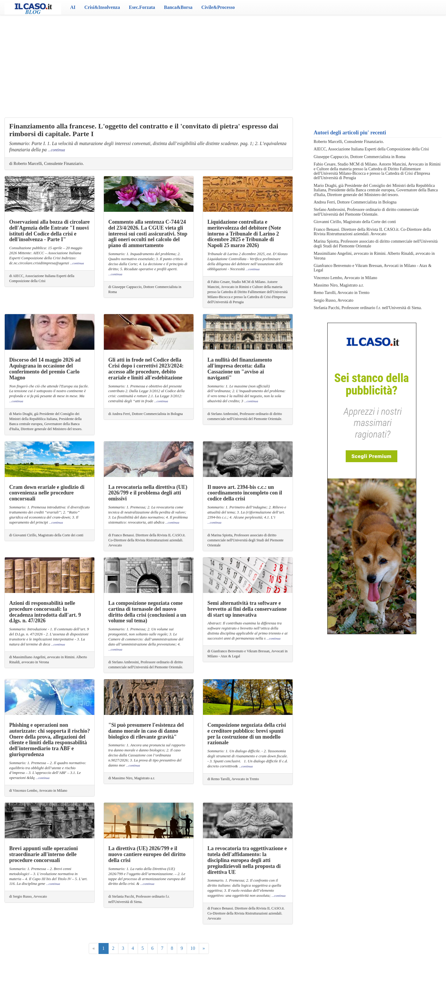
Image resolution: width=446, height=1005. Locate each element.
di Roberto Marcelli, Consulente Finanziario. (46, 163)
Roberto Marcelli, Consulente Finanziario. (349, 141)
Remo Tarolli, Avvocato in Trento (341, 292)
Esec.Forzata (142, 7)
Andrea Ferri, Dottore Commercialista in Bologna (355, 202)
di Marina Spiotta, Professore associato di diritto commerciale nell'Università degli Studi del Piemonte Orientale (245, 540)
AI (72, 7)
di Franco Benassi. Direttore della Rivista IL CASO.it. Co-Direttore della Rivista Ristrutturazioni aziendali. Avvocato (146, 540)
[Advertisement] (223, 62)
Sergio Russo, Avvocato (333, 300)
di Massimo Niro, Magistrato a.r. (131, 778)
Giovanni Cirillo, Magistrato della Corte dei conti (355, 222)
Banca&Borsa (178, 7)
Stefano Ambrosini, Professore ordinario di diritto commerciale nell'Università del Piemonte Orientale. (366, 211)
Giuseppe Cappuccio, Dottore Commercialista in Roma (359, 157)
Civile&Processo (218, 7)
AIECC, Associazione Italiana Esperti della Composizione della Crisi (371, 149)
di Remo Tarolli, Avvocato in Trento (233, 779)
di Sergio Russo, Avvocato (28, 896)
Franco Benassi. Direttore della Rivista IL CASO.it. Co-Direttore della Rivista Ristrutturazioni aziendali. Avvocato (372, 231)
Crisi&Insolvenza (102, 7)
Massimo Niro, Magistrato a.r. (339, 285)
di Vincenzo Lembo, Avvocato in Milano (38, 790)
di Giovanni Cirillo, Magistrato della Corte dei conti (46, 535)
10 (193, 948)
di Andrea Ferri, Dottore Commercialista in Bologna (145, 414)
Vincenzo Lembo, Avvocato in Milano (345, 278)
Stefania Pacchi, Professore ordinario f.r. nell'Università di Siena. (368, 308)
